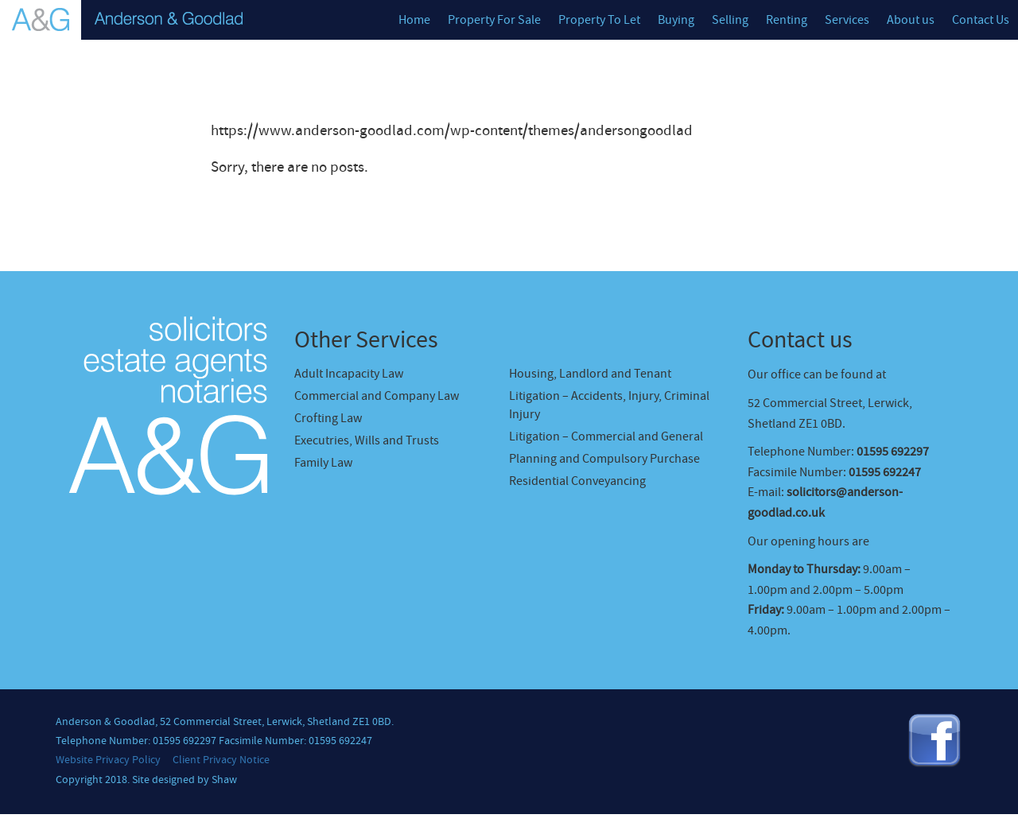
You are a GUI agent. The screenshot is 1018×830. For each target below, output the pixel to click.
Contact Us (980, 20)
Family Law (323, 463)
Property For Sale (494, 20)
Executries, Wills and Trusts (366, 440)
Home (414, 20)
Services (847, 20)
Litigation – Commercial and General (606, 436)
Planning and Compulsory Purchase (604, 459)
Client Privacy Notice (221, 760)
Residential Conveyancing (577, 481)
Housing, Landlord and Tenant (590, 374)
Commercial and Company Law (376, 396)
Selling (730, 20)
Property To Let (599, 20)
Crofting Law (328, 418)
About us (910, 20)
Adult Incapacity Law (348, 374)
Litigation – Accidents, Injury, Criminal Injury (609, 405)
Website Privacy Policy (108, 760)
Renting (786, 20)
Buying (676, 20)
